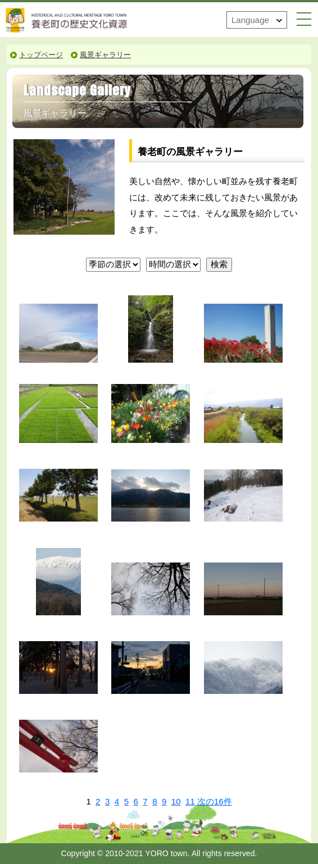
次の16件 (214, 801)
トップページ (41, 55)
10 (176, 801)
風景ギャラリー (105, 55)
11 (190, 801)
